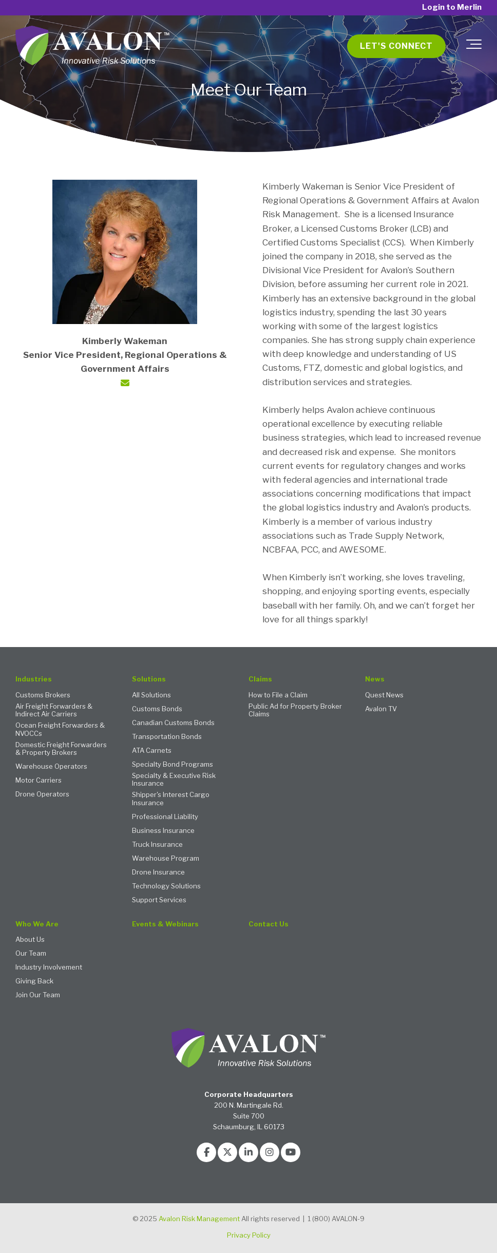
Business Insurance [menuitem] (163, 830)
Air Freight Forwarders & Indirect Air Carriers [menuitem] (53, 710)
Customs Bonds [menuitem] (157, 709)
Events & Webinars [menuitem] (165, 924)
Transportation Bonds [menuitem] (167, 737)
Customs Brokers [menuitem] (42, 695)
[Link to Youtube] (290, 1152)
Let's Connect (396, 46)
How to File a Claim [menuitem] (278, 695)
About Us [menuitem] (30, 939)
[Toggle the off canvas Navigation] (474, 46)
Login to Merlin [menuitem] (452, 7)
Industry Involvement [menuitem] (48, 967)
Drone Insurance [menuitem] (158, 872)
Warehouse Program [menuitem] (165, 858)
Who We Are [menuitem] (37, 924)
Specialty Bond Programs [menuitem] (172, 764)
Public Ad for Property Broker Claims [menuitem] (295, 710)
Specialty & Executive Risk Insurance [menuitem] (174, 780)
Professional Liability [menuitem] (165, 817)
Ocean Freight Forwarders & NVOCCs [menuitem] (60, 729)
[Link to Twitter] (227, 1152)
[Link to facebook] (206, 1152)
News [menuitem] (375, 679)
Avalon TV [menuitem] (381, 709)
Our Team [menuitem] (30, 953)
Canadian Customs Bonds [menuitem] (173, 723)
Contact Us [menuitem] (269, 924)
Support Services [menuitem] (159, 900)
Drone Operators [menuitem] (42, 794)
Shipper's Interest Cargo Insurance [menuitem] (170, 799)
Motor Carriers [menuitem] (38, 780)
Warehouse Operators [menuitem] (51, 766)
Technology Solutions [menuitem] (166, 886)
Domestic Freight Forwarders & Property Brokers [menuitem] (61, 749)
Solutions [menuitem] (149, 679)
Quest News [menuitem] (384, 695)
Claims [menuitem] (260, 679)
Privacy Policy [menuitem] (249, 1235)
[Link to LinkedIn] (248, 1152)
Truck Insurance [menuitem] (157, 844)
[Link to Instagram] (269, 1152)
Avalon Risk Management (199, 1218)
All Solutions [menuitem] (151, 695)
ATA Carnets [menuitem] (151, 750)
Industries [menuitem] (33, 679)
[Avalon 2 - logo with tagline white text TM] (92, 46)
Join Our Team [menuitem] (37, 995)
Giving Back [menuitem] (34, 981)
